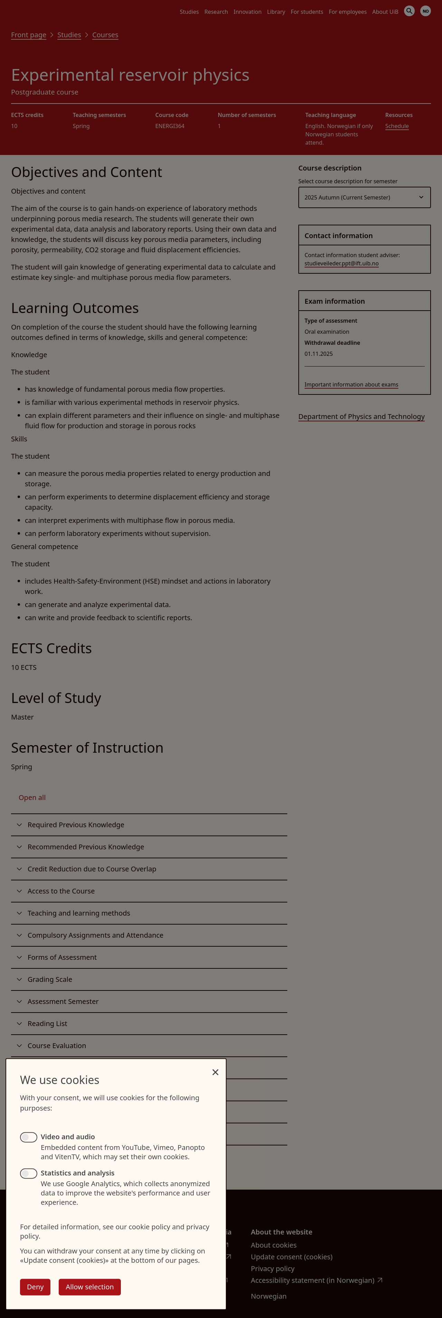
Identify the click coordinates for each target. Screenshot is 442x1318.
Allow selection (90, 1286)
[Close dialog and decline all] (215, 1068)
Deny (35, 1286)
